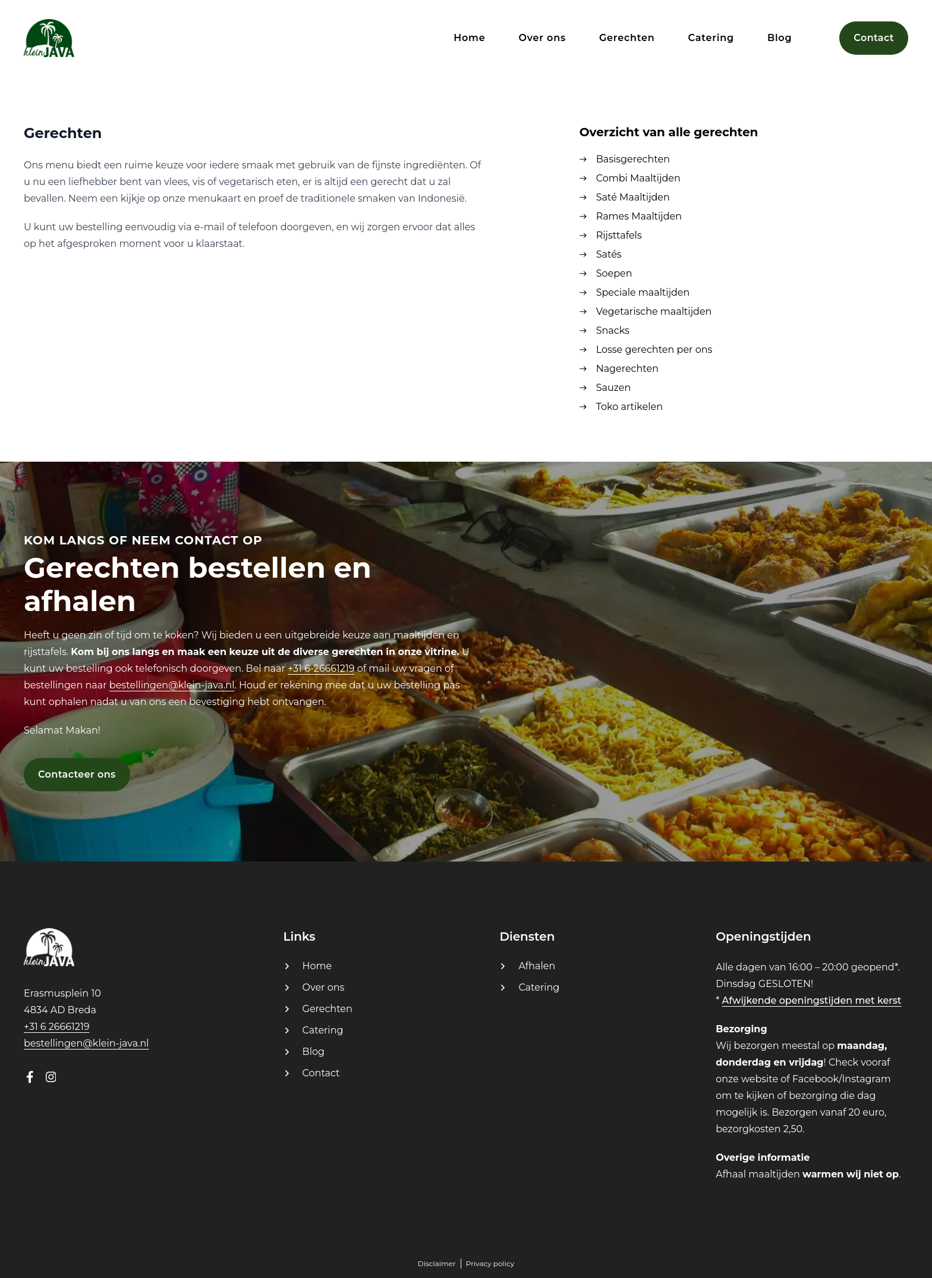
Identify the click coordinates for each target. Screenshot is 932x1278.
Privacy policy (490, 1263)
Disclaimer (437, 1263)
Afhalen (536, 966)
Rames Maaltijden (639, 216)
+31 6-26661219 (321, 668)
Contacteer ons (77, 774)
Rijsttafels (619, 235)
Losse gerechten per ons (654, 349)
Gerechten (327, 1008)
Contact (321, 1073)
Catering (323, 1030)
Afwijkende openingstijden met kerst (812, 1000)
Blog (314, 1051)
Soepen (614, 273)
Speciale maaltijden (643, 292)
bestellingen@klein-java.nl (172, 685)
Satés (609, 254)
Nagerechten (627, 368)
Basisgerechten (633, 159)
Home (317, 966)
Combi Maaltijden (638, 178)
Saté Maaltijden (633, 197)
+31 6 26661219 (56, 1026)
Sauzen (613, 387)
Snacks (612, 330)
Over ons (324, 987)
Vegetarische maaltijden (654, 311)
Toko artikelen (629, 406)
